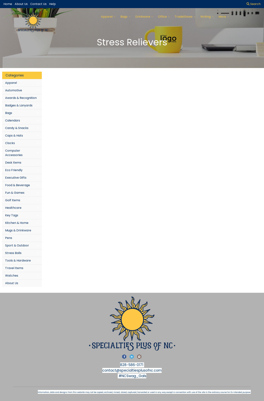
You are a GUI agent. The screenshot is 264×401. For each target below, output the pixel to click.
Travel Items (14, 268)
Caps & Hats (14, 135)
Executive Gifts (15, 178)
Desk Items (13, 162)
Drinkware (144, 17)
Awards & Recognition (21, 98)
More (224, 17)
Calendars (12, 120)
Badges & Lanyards (18, 105)
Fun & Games (14, 193)
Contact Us (38, 4)
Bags (125, 17)
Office (164, 17)
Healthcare (13, 208)
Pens (8, 238)
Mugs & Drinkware (18, 230)
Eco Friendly (14, 170)
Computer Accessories (14, 152)
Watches (11, 275)
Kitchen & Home (16, 223)
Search (254, 4)
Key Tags (11, 215)
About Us (11, 283)
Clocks (10, 143)
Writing (207, 17)
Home (7, 4)
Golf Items (12, 200)
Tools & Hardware (18, 260)
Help (52, 4)
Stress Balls (13, 253)
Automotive (13, 90)
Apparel (108, 17)
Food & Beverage (17, 185)
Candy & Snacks (16, 128)
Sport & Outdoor (17, 245)
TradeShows (185, 17)
